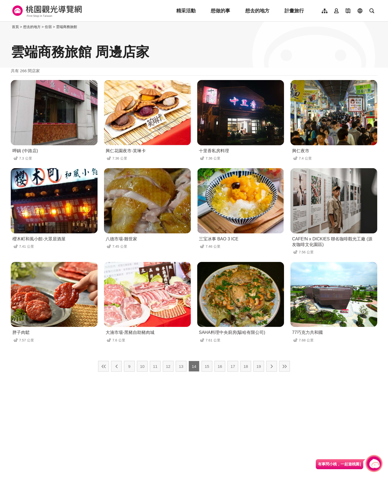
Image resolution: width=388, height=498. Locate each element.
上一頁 (116, 366)
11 (155, 366)
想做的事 (220, 10)
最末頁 (284, 366)
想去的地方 (257, 10)
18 (246, 366)
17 (233, 366)
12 (168, 366)
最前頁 (103, 366)
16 (220, 366)
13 (181, 366)
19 (259, 366)
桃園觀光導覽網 (46, 11)
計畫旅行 (294, 10)
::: (9, 27)
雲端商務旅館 (66, 27)
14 (194, 366)
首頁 (15, 27)
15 (207, 366)
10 (142, 366)
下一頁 (271, 366)
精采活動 (186, 10)
